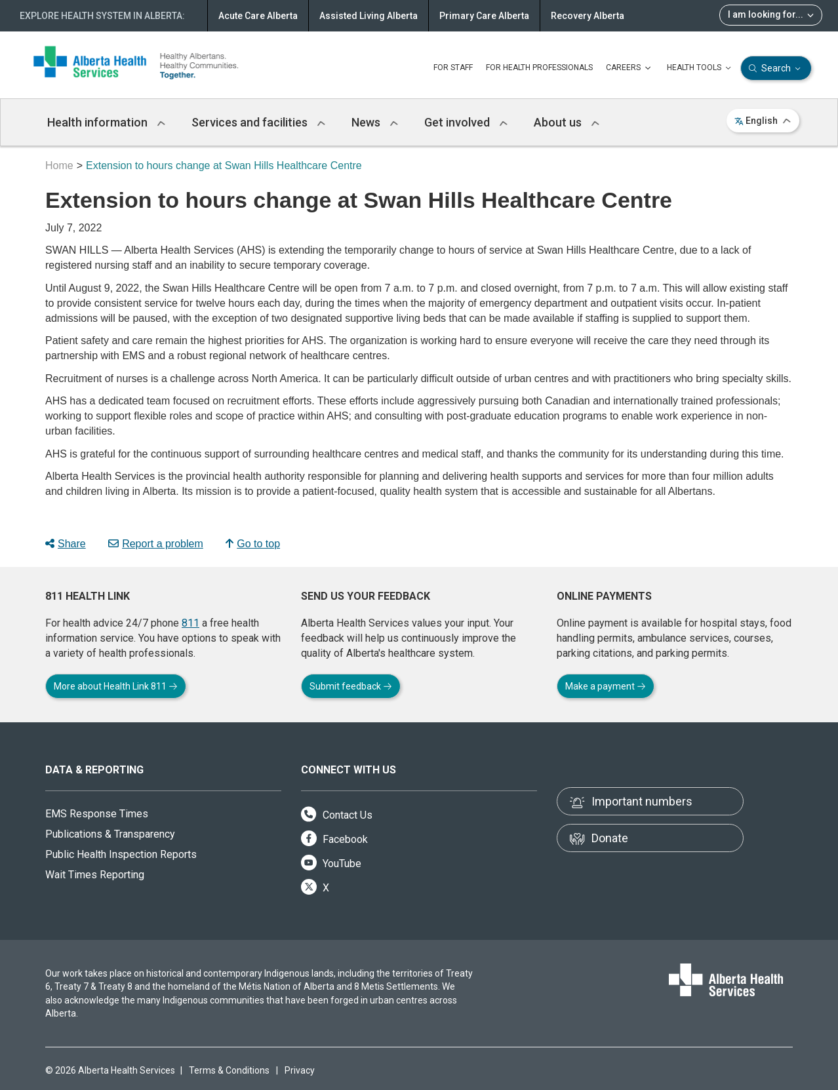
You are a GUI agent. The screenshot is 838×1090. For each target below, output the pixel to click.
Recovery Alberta (587, 15)
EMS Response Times (96, 814)
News (374, 122)
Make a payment (605, 686)
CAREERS (630, 68)
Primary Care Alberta (484, 15)
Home (59, 165)
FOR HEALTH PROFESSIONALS (539, 67)
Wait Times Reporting (94, 874)
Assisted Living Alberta (368, 15)
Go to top (253, 543)
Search (776, 68)
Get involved (466, 122)
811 (190, 623)
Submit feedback (350, 686)
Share (65, 543)
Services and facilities (258, 122)
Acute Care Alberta (258, 15)
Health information (106, 122)
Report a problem (155, 543)
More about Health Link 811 (116, 686)
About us (566, 122)
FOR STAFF (453, 67)
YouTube (331, 863)
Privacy (300, 1070)
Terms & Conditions (229, 1070)
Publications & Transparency (110, 834)
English (762, 120)
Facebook (334, 839)
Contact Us (336, 815)
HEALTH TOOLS (700, 68)
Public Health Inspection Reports (121, 854)
